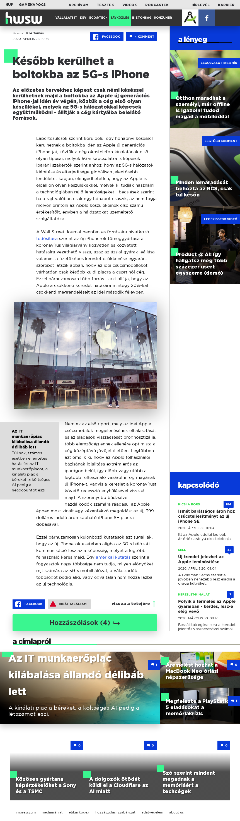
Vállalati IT (66, 17)
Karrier (226, 5)
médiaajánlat (52, 812)
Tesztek (105, 5)
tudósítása (47, 238)
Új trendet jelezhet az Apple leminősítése (201, 559)
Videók (129, 5)
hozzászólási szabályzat (115, 812)
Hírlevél (200, 5)
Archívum (78, 5)
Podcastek (157, 5)
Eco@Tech (98, 17)
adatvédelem (152, 812)
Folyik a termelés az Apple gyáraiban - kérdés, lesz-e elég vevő (207, 606)
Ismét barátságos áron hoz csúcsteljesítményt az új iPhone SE (206, 516)
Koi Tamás (35, 33)
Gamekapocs (32, 4)
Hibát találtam (68, 604)
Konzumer (163, 17)
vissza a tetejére (130, 604)
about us (176, 812)
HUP (9, 4)
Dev (83, 17)
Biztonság (141, 17)
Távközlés (119, 17)
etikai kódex (79, 812)
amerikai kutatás (113, 557)
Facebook (107, 37)
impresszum (26, 812)
